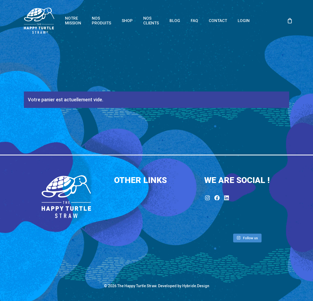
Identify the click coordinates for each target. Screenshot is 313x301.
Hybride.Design (195, 286)
